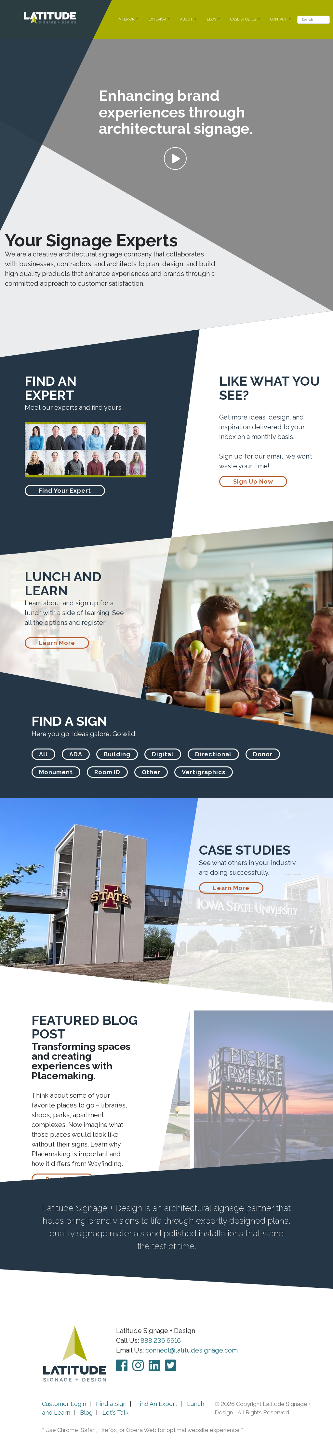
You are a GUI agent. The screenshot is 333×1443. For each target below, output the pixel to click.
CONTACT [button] (279, 19)
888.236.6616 (160, 1340)
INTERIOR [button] (126, 19)
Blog (86, 1412)
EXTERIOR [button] (158, 19)
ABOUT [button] (186, 19)
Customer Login (64, 1403)
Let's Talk (115, 1412)
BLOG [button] (212, 19)
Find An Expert (156, 1403)
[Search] (313, 20)
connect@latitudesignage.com (191, 1350)
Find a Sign (111, 1403)
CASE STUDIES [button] (243, 19)
